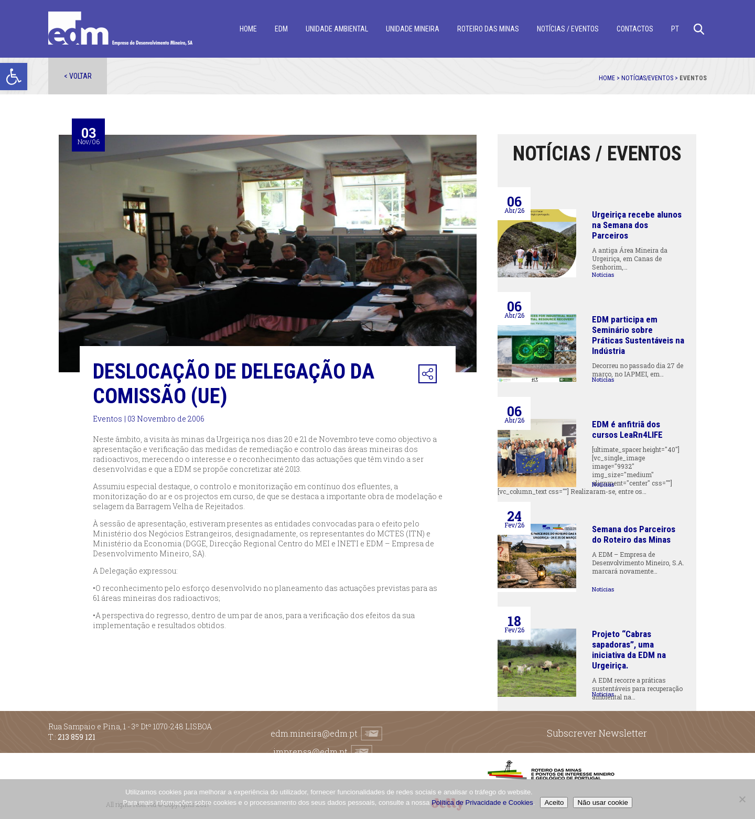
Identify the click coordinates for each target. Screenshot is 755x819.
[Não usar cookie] (742, 799)
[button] (13, 76)
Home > (610, 78)
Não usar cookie (602, 802)
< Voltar (78, 76)
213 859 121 (76, 737)
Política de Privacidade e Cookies (482, 802)
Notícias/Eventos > (650, 78)
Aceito (554, 802)
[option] (268, 253)
